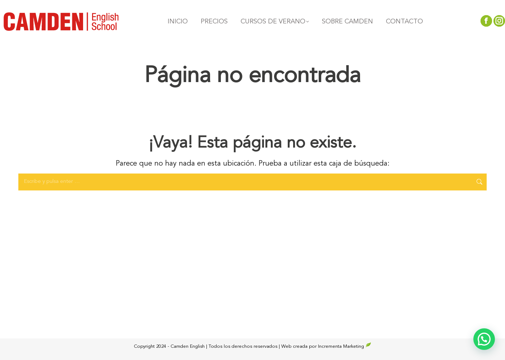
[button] (484, 339)
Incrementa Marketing (344, 346)
